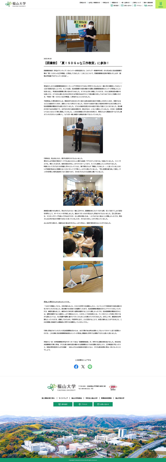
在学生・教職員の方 (94, 2)
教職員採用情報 (106, 398)
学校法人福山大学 (92, 398)
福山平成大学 (119, 398)
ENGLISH (150, 5)
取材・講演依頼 (148, 2)
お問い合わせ (127, 5)
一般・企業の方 (125, 2)
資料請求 (116, 5)
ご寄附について (136, 2)
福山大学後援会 (76, 398)
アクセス (139, 5)
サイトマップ (63, 398)
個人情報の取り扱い (48, 398)
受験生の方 (83, 2)
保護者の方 (115, 2)
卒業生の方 (106, 2)
